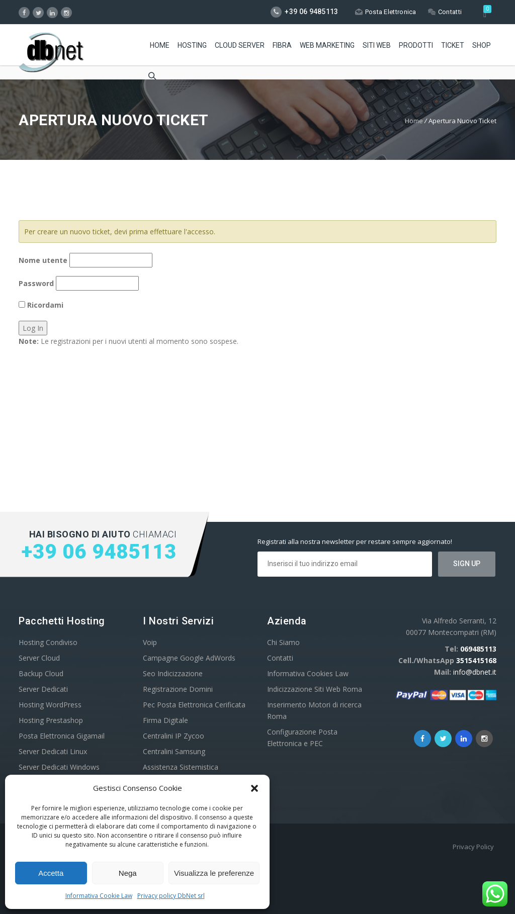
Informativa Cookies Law (308, 673)
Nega (128, 873)
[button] (254, 788)
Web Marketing (327, 45)
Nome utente (43, 260)
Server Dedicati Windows (59, 767)
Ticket (452, 45)
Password (36, 283)
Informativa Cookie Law (98, 895)
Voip (150, 642)
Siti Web (377, 45)
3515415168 (476, 660)
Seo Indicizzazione (173, 673)
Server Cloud (39, 658)
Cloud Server (240, 45)
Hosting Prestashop (51, 720)
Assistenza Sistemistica (180, 767)
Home (159, 45)
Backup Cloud (41, 673)
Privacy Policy (473, 846)
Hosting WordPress (50, 704)
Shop (481, 45)
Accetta (50, 873)
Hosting (192, 45)
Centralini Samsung (174, 751)
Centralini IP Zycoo (173, 736)
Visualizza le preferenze (214, 873)
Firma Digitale (165, 720)
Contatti (445, 12)
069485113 (478, 649)
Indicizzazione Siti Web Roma (314, 689)
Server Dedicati (43, 689)
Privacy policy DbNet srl (171, 895)
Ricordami (41, 305)
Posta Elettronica (385, 12)
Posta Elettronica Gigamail (62, 736)
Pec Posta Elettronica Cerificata (194, 704)
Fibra (282, 45)
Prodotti (416, 45)
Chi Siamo (283, 642)
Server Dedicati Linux (53, 751)
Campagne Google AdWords (189, 658)
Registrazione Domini (178, 689)
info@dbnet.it (474, 672)
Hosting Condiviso (48, 642)
